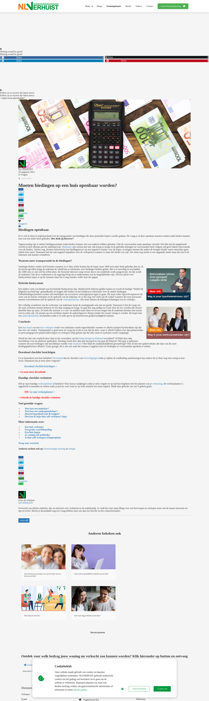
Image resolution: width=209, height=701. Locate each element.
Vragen (24, 174)
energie (72, 448)
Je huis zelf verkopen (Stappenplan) (43, 437)
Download (58, 358)
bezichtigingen (91, 358)
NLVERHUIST (25, 169)
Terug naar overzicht (28, 443)
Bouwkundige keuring (54, 448)
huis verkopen (46, 327)
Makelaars (67, 247)
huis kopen (28, 327)
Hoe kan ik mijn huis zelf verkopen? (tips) (46, 416)
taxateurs (77, 343)
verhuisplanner (45, 383)
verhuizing (157, 383)
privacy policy (80, 689)
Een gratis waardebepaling (38, 429)
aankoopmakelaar (30, 315)
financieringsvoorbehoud (91, 338)
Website (24, 520)
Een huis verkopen (34, 427)
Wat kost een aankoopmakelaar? (41, 411)
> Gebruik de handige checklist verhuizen (39, 397)
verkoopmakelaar (71, 299)
